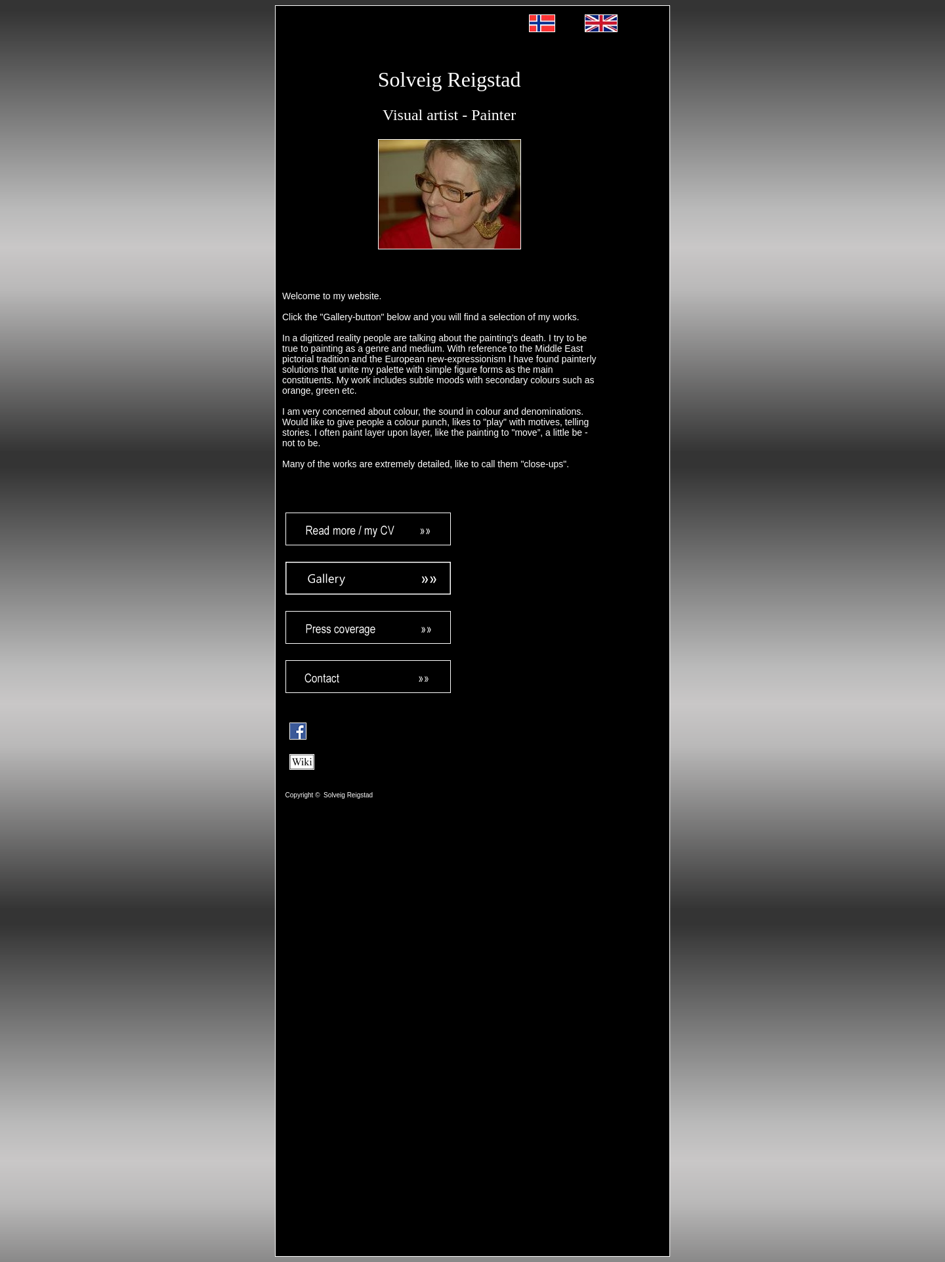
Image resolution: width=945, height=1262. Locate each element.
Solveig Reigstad (449, 79)
